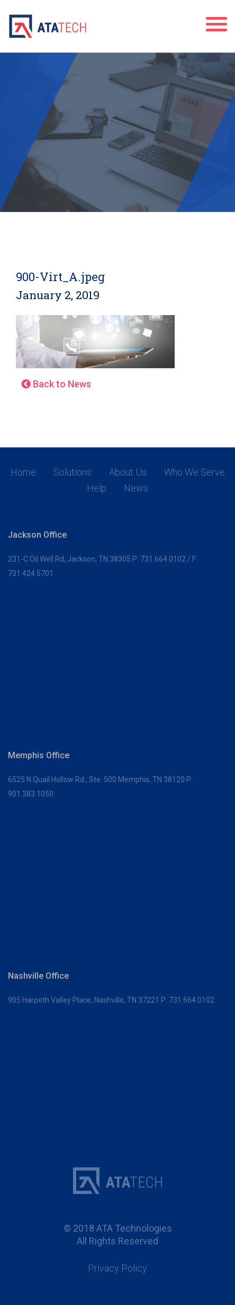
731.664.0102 (163, 559)
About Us (128, 472)
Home (23, 472)
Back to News (56, 384)
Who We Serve (194, 472)
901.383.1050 (30, 794)
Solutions (72, 472)
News (136, 488)
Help (96, 488)
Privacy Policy (117, 1268)
